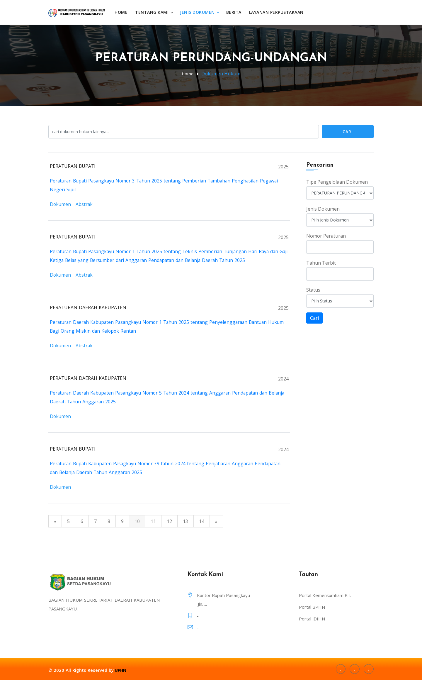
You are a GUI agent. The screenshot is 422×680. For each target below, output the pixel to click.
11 (153, 521)
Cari (348, 131)
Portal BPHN (312, 607)
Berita (236, 12)
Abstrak (84, 204)
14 (201, 521)
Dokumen (61, 204)
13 (185, 521)
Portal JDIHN (312, 618)
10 (137, 521)
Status (313, 289)
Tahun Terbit (321, 262)
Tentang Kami (154, 12)
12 (169, 521)
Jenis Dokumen (199, 12)
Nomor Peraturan (326, 235)
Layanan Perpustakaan (278, 12)
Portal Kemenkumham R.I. (325, 595)
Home (123, 12)
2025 (283, 166)
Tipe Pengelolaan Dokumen (337, 181)
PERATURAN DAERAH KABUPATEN (88, 307)
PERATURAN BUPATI (73, 166)
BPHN (121, 670)
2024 (283, 378)
